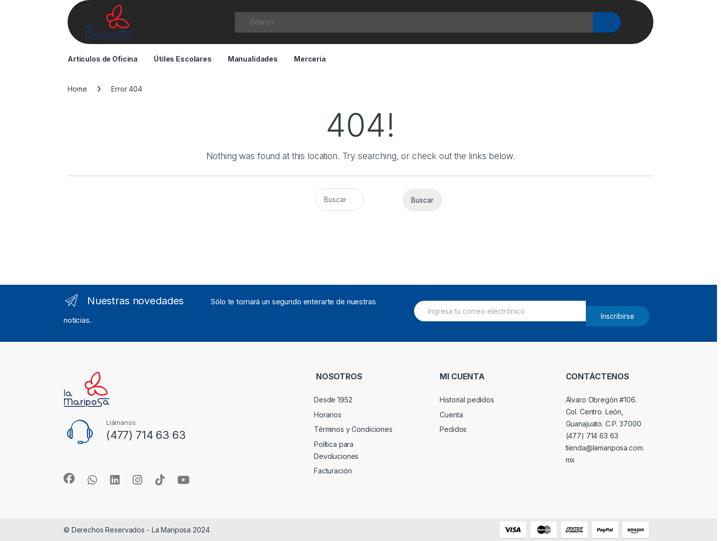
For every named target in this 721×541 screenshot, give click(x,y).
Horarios (327, 414)
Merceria (310, 59)
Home (77, 89)
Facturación (332, 470)
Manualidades (253, 59)
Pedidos (453, 429)
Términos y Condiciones (353, 429)
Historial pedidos (467, 399)
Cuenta (451, 414)
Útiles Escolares (183, 59)
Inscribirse (617, 316)
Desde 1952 (333, 399)
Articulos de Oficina (103, 59)
